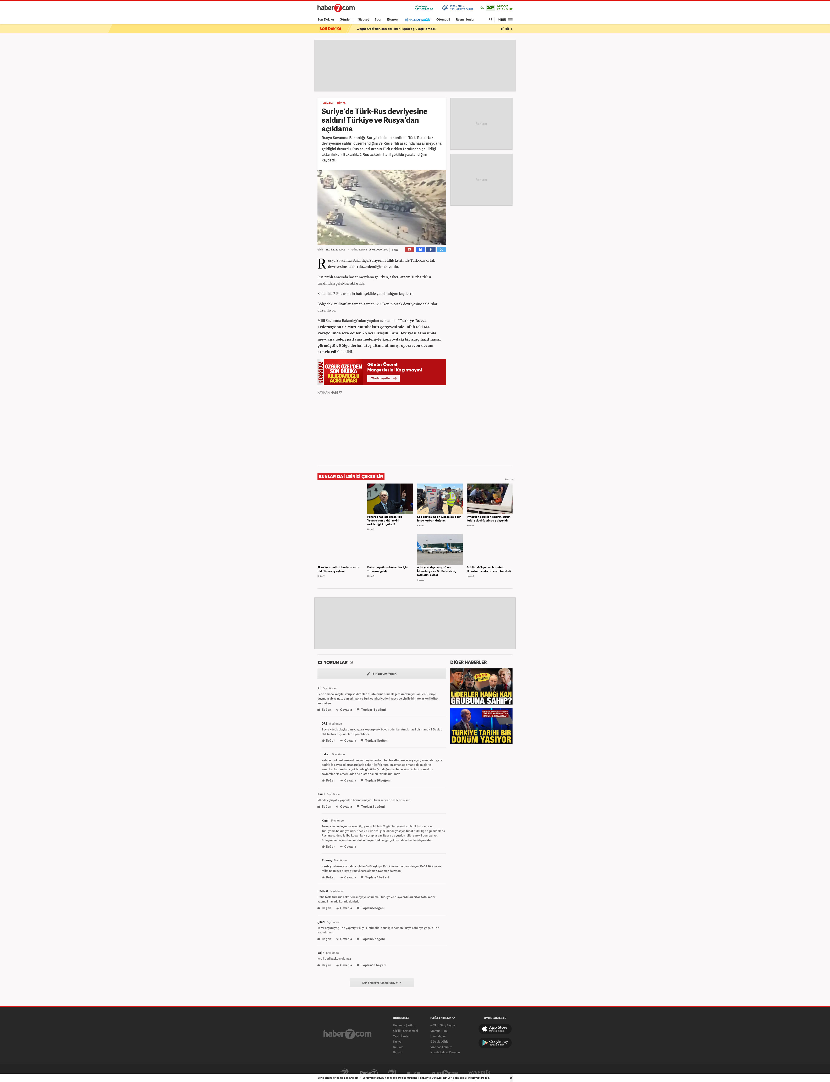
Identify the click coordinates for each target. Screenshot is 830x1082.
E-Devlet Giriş (439, 1041)
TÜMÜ (507, 29)
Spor (378, 19)
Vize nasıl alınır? (441, 1047)
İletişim (398, 1052)
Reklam (398, 1047)
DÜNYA (341, 103)
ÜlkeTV (413, 1073)
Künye (397, 1041)
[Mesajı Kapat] (511, 1078)
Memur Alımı (439, 1031)
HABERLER (327, 103)
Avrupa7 (392, 1073)
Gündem (346, 19)
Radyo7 (369, 1073)
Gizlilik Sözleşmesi (405, 1031)
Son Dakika (325, 19)
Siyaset (363, 19)
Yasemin (479, 1073)
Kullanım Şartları (404, 1025)
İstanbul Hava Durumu (445, 1052)
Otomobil (443, 19)
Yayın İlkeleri (401, 1036)
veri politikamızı (457, 1078)
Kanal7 (344, 1073)
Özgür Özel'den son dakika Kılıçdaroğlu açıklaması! (396, 29)
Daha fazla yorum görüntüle (381, 983)
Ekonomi (393, 19)
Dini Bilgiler (438, 1036)
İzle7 (444, 1073)
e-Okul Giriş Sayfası (443, 1025)
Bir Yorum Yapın (382, 674)
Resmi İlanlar (465, 19)
